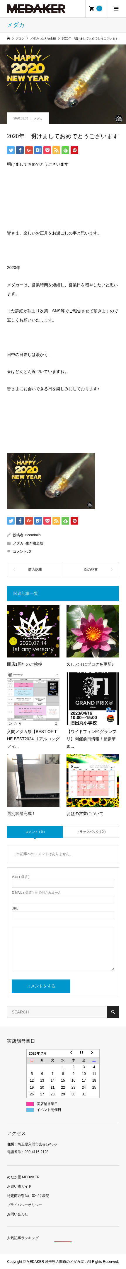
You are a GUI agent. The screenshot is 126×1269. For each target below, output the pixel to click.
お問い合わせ (17, 1214)
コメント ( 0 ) (35, 831)
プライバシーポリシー (24, 1205)
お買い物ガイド (19, 1186)
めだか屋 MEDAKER (23, 1177)
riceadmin (33, 535)
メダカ (38, 118)
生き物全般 (34, 543)
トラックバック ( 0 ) (91, 831)
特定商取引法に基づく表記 (28, 1196)
